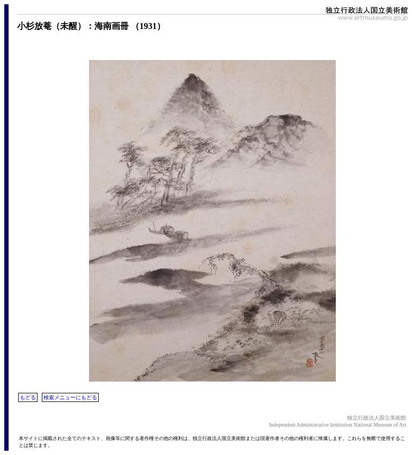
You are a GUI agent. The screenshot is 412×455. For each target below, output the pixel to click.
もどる (28, 397)
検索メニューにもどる (70, 397)
